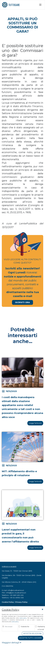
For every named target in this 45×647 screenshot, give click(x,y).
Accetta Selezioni (32, 633)
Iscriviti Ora (22, 302)
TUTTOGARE (11, 4)
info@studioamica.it (16, 590)
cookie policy (23, 618)
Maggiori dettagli (11, 642)
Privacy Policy (21, 602)
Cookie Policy (8, 602)
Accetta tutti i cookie (30, 638)
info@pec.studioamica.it (16, 593)
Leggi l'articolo (35, 423)
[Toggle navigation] (40, 4)
